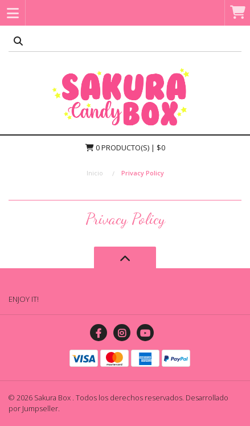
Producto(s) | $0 (125, 147)
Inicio (95, 173)
